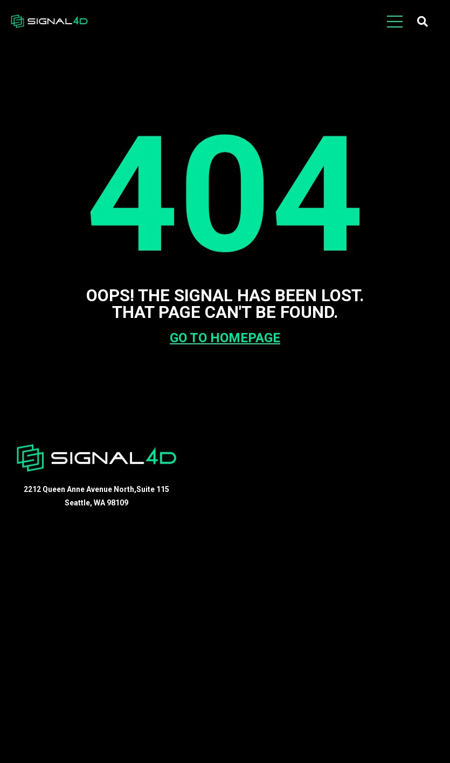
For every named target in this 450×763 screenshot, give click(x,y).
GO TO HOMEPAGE (225, 337)
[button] (422, 21)
